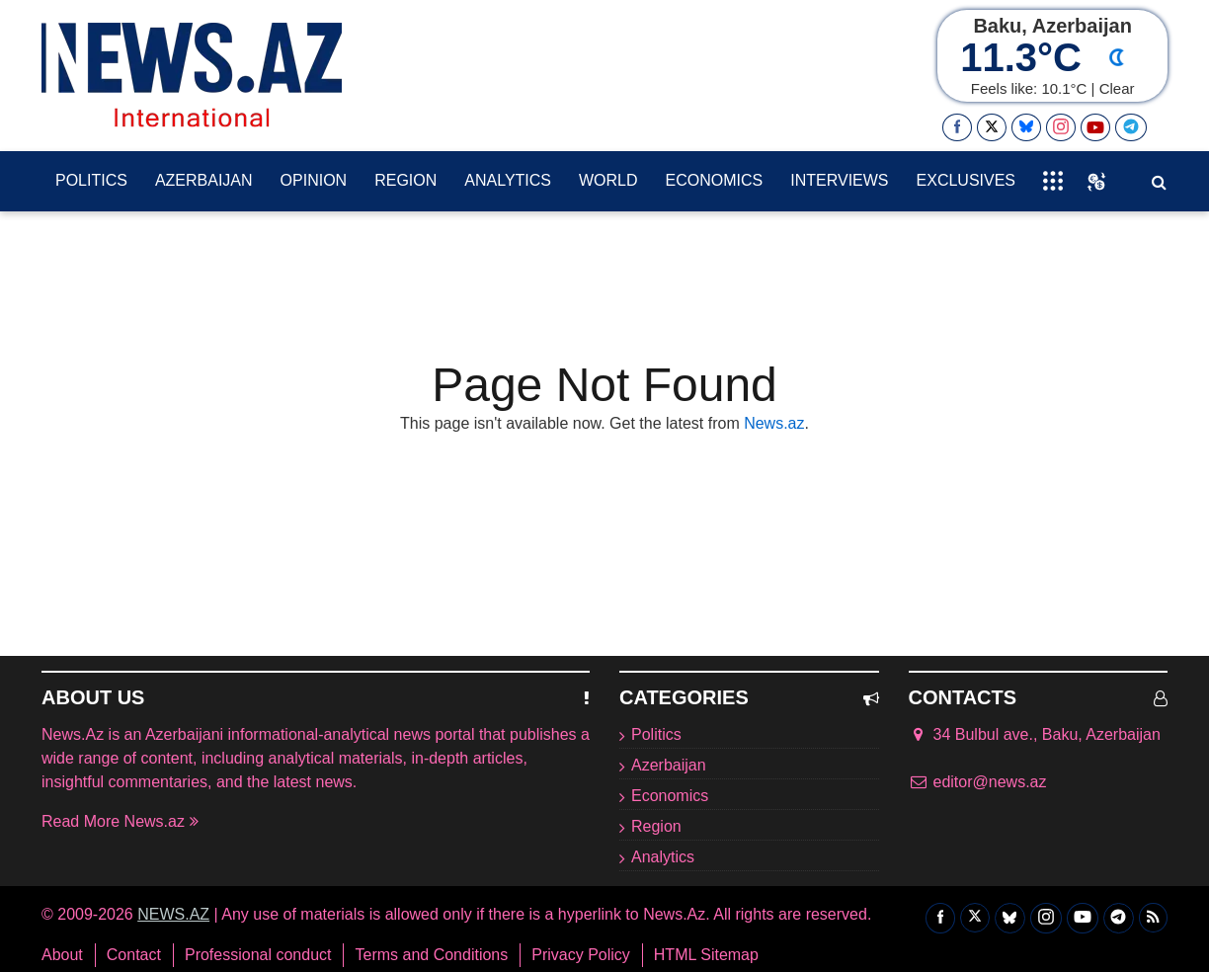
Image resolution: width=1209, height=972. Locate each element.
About (62, 955)
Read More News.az (120, 821)
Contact (134, 955)
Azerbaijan (204, 180)
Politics (91, 180)
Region (405, 180)
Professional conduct (258, 955)
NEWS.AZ (173, 914)
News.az (774, 423)
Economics (715, 180)
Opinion (314, 180)
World (608, 180)
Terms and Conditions (431, 955)
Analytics (507, 180)
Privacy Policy (580, 955)
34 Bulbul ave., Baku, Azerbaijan (1035, 734)
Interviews (839, 180)
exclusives (966, 180)
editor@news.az (990, 781)
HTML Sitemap (706, 955)
